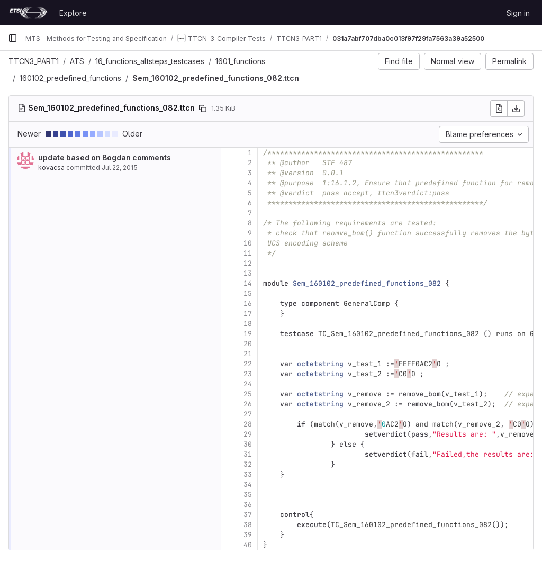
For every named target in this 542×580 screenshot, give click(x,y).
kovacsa (51, 167)
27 (247, 414)
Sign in (518, 12)
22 (247, 363)
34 (247, 484)
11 (247, 253)
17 (247, 313)
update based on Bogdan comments (104, 157)
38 (247, 524)
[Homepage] (28, 12)
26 (247, 404)
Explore (73, 12)
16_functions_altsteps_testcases (149, 61)
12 (247, 263)
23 (247, 373)
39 (247, 534)
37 (247, 514)
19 (247, 333)
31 (247, 454)
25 (247, 393)
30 (247, 444)
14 (247, 283)
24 (247, 383)
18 (247, 323)
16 (247, 303)
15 (247, 293)
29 (247, 434)
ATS (77, 61)
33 (247, 474)
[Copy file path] (202, 108)
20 (247, 343)
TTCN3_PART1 (33, 61)
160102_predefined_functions (70, 78)
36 (247, 504)
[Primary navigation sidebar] (12, 38)
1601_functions (240, 61)
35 (247, 494)
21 (247, 353)
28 (247, 424)
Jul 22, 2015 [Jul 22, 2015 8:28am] (120, 167)
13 (247, 273)
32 (247, 464)
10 (247, 243)
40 (247, 544)
